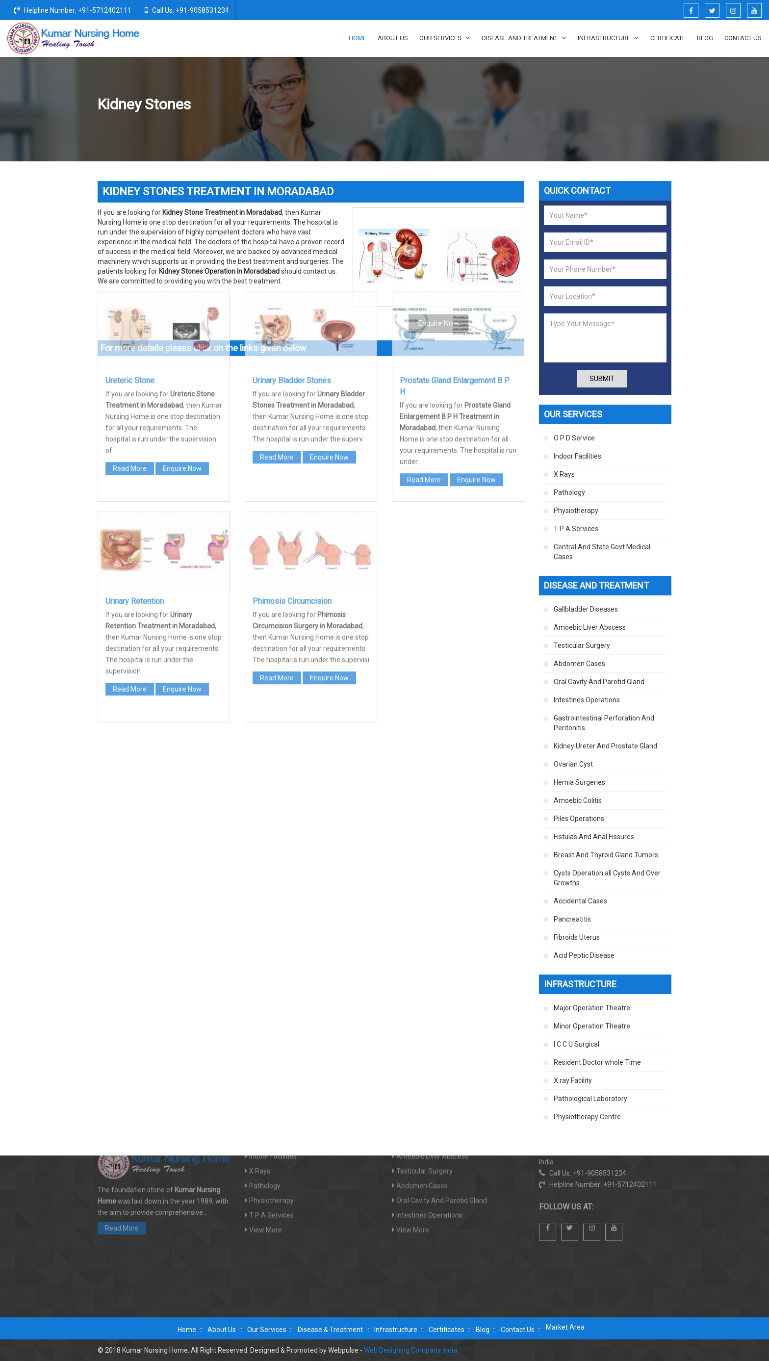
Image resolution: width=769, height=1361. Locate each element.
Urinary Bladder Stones (292, 240)
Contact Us (743, 38)
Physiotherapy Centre (587, 1117)
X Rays (564, 474)
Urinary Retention (134, 461)
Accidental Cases (580, 901)
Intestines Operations (587, 700)
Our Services (444, 38)
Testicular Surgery (582, 645)
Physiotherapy (576, 510)
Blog (705, 38)
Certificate (668, 38)
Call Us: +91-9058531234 (187, 9)
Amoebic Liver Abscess (590, 627)
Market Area (565, 1327)
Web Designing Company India (410, 1350)
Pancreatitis (572, 919)
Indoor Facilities (577, 456)
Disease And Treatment (524, 38)
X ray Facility (573, 1080)
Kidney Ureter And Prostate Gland (570, 105)
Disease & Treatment (330, 1330)
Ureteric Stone (129, 240)
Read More (130, 329)
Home (357, 38)
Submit (602, 379)
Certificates (446, 1330)
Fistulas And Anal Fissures (594, 837)
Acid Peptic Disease (584, 955)
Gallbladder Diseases (586, 609)
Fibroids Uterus (577, 937)
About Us (393, 38)
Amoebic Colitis (578, 800)
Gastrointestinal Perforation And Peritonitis (604, 723)
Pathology (569, 492)
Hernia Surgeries (579, 782)
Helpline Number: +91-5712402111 (72, 9)
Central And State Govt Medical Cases (602, 552)
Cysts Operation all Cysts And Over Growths (607, 878)
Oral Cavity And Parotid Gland (599, 682)
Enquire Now (182, 329)
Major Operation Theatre (592, 1008)
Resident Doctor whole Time (597, 1062)
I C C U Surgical (576, 1044)
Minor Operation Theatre (592, 1026)
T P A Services (576, 529)
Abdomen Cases (579, 664)
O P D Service (574, 438)
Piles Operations (579, 818)
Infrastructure (608, 38)
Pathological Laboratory (590, 1099)
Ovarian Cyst (573, 764)
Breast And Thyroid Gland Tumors (606, 855)
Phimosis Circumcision (292, 461)
